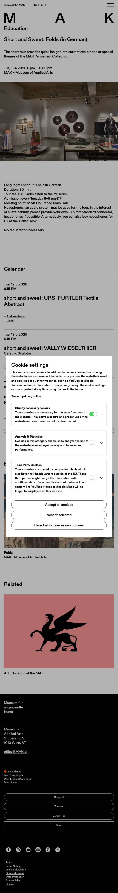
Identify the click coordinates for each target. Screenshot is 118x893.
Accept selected (59, 514)
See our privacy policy (26, 396)
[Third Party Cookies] (93, 477)
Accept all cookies (59, 504)
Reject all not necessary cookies (59, 525)
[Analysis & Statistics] (93, 442)
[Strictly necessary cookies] (93, 414)
